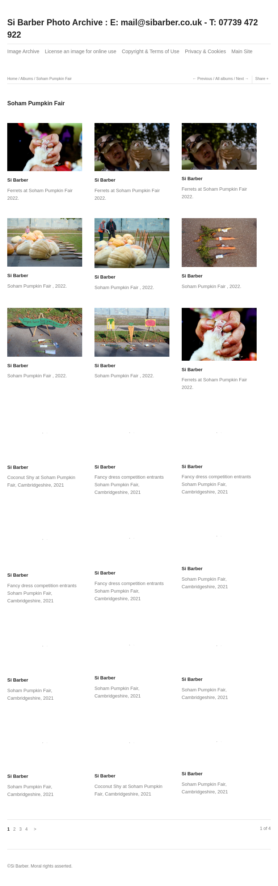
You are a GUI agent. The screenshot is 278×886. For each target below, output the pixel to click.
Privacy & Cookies (205, 51)
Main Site (241, 51)
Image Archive (23, 51)
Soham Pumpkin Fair (54, 78)
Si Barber (17, 180)
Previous (204, 78)
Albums (26, 78)
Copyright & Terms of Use (150, 51)
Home (12, 78)
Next (240, 78)
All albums (224, 78)
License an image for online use (81, 51)
